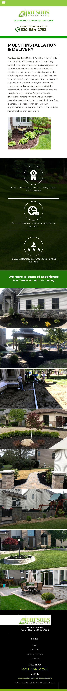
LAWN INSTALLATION (35, 654)
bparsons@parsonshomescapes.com (35, 678)
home (34, 645)
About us (35, 650)
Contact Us (35, 658)
